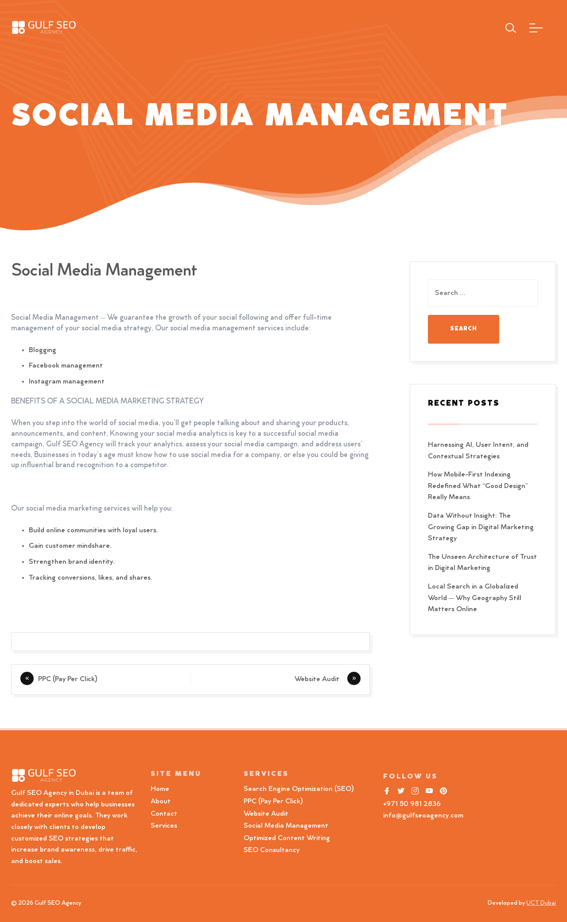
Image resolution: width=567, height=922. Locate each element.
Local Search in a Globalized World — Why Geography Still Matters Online (474, 598)
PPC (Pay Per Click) (67, 679)
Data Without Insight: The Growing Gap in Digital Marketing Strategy (481, 527)
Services (164, 825)
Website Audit (319, 679)
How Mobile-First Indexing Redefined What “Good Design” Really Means (478, 486)
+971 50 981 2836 (412, 804)
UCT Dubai (541, 903)
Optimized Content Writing (287, 838)
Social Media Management (286, 825)
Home (160, 789)
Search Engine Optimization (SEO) (299, 789)
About (161, 801)
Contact (164, 813)
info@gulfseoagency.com (423, 815)
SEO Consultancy (271, 850)
